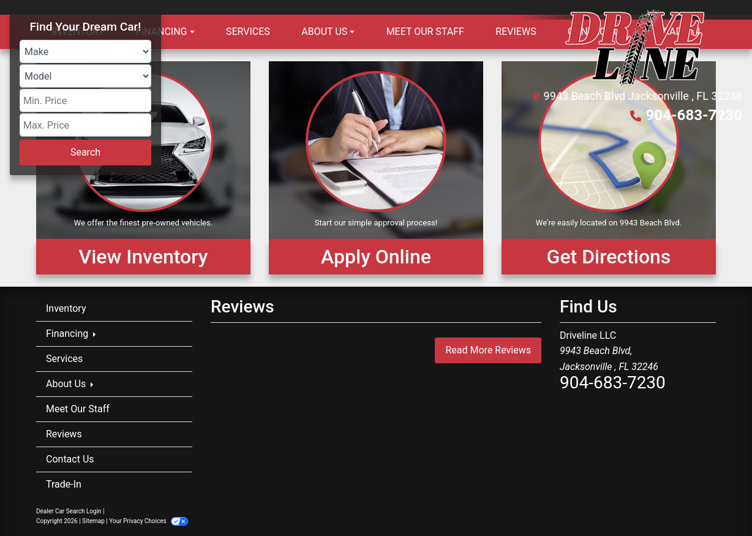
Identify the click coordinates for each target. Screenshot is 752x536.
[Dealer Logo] (635, 48)
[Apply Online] (376, 167)
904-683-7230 (694, 115)
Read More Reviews (488, 350)
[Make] (85, 51)
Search (85, 152)
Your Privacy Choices (148, 521)
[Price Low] (85, 100)
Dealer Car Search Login (69, 511)
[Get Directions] (608, 167)
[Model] (85, 76)
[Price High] (85, 125)
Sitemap (93, 521)
